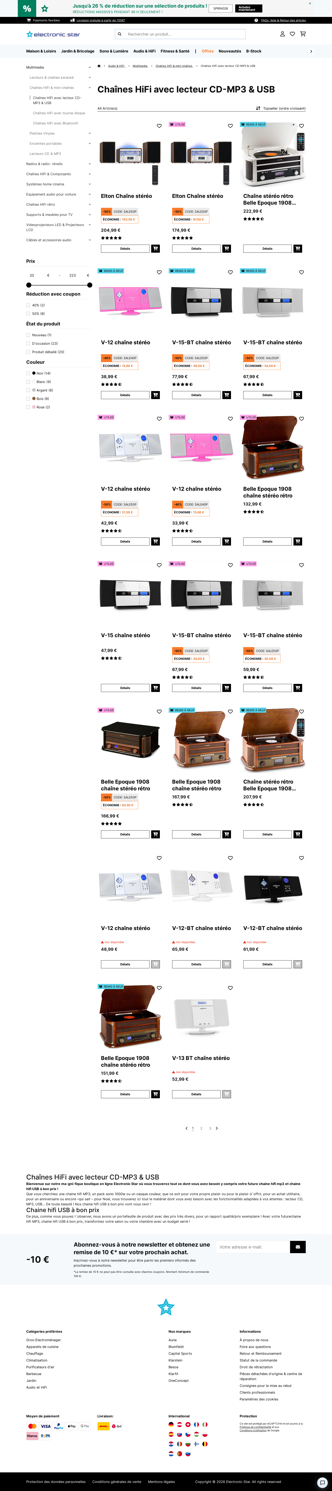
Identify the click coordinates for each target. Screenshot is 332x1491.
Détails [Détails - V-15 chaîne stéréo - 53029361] (125, 688)
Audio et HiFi (36, 1387)
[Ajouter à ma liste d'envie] (159, 126)
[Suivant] (311, 51)
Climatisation (36, 1360)
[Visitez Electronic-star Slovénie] (188, 1453)
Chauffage (34, 1353)
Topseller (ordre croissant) (280, 108)
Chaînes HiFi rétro (40, 204)
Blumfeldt (176, 1347)
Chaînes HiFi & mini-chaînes (52, 87)
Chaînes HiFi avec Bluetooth (55, 123)
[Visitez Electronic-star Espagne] (171, 1434)
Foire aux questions (255, 1347)
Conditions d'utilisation (253, 1430)
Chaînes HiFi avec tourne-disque (59, 113)
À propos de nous (254, 1340)
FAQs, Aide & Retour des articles (283, 20)
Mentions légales (161, 1482)
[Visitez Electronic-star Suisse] (188, 1424)
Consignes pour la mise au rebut (266, 1386)
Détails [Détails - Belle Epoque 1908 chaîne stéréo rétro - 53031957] (125, 834)
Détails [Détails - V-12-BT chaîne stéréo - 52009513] (196, 964)
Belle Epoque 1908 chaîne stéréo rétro (267, 492)
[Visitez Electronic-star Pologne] (205, 1434)
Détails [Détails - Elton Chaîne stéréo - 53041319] (196, 248)
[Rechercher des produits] (180, 34)
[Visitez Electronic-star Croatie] (171, 1444)
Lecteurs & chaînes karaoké (52, 77)
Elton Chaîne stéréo (126, 196)
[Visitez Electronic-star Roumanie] (179, 1444)
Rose (41, 407)
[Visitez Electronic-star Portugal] (179, 1453)
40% (38, 305)
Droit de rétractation (256, 1367)
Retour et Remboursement (261, 1353)
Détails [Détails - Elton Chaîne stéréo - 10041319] (125, 248)
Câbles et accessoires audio (48, 240)
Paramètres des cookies (259, 1399)
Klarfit (173, 1374)
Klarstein (175, 1360)
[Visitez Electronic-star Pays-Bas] (171, 1453)
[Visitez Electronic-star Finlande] (196, 1444)
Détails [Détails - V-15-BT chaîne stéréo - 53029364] (268, 688)
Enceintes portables (46, 143)
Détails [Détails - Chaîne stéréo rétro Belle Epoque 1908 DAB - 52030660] (268, 248)
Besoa (173, 1367)
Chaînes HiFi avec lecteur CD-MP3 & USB (57, 100)
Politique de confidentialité (255, 1427)
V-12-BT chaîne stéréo (201, 928)
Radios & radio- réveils (44, 164)
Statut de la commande (258, 1360)
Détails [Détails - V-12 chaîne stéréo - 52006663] (125, 964)
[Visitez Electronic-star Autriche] (179, 1424)
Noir (41, 373)
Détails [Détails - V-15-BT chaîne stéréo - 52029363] (196, 395)
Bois (40, 399)
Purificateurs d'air (40, 1367)
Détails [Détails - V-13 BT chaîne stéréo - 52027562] (196, 1094)
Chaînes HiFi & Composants (48, 174)
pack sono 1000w (111, 1194)
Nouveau (41, 335)
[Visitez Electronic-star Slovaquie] (179, 1434)
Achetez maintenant (247, 8)
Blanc (41, 382)
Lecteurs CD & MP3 (45, 154)
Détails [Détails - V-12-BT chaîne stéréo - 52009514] (268, 964)
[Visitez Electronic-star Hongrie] (196, 1434)
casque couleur (148, 1194)
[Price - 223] (79, 275)
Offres (208, 51)
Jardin (31, 1380)
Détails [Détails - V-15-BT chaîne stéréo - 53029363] (196, 688)
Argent (42, 390)
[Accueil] (102, 66)
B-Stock (253, 51)
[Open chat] (322, 1482)
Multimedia (35, 67)
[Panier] (303, 34)
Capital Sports (180, 1353)
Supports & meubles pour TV (49, 214)
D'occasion (45, 343)
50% (38, 314)
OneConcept (179, 1380)
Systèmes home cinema (45, 184)
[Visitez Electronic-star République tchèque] (188, 1434)
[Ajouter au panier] (155, 249)
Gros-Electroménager (43, 1340)
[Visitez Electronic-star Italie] (205, 1424)
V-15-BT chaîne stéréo (201, 342)
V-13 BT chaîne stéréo (201, 1058)
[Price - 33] (39, 275)
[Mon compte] (282, 34)
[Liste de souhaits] (292, 34)
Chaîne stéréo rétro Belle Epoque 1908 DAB (268, 199)
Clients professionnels (257, 1392)
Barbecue (33, 1374)
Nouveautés (230, 51)
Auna (173, 1340)
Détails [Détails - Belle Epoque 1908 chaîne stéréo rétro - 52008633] (196, 834)
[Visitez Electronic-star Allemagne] (171, 1424)
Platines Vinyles (42, 133)
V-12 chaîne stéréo (125, 342)
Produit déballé (48, 352)
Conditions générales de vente (116, 1482)
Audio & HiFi (116, 66)
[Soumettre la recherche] (119, 34)
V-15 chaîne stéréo (125, 635)
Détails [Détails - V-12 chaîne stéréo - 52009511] (125, 395)
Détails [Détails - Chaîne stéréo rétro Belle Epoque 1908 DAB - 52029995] (268, 834)
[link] (130, 154)
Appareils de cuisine (42, 1347)
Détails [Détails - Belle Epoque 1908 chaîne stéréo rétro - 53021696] (268, 541)
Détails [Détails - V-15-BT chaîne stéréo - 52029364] (268, 395)
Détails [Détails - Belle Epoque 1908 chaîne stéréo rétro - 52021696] (125, 1094)
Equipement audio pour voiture (51, 194)
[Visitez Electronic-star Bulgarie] (188, 1444)
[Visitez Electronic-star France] (196, 1424)
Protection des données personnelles (56, 1482)
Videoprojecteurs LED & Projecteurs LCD (55, 227)
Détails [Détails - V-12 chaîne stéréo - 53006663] (125, 541)
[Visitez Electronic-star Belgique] (205, 1444)
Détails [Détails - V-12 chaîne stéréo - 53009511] (196, 541)
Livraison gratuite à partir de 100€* (101, 20)
